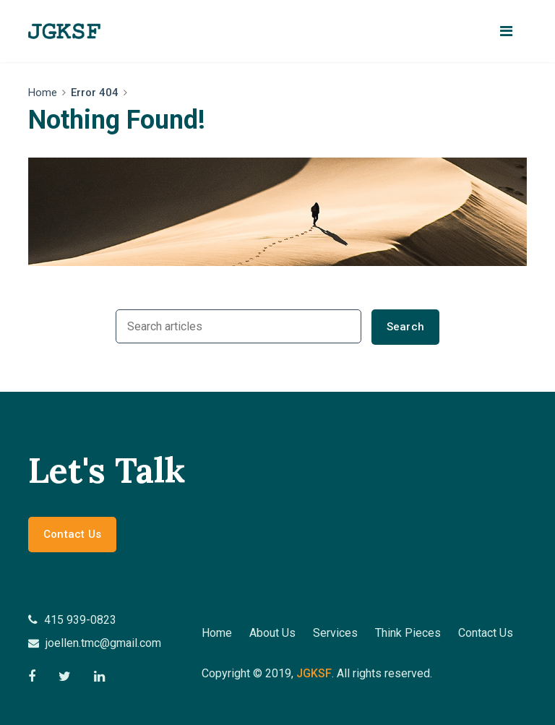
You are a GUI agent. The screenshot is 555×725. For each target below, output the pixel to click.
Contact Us (72, 534)
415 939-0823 (72, 620)
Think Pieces (408, 633)
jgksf (314, 673)
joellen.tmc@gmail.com (94, 643)
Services (335, 633)
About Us (272, 633)
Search (405, 326)
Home (42, 92)
